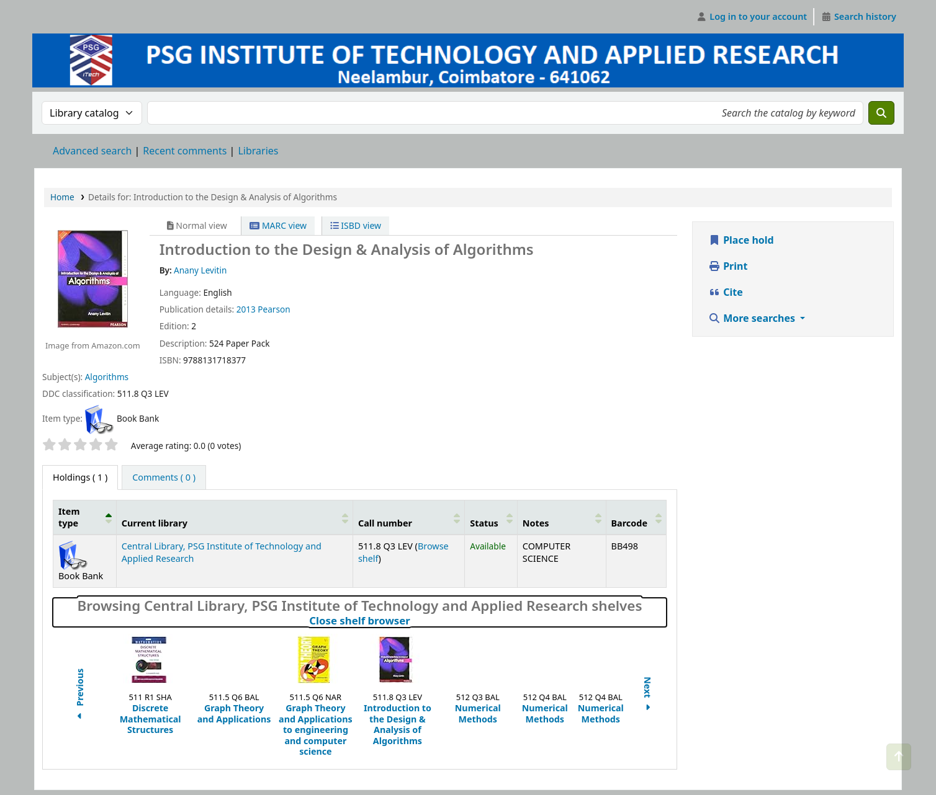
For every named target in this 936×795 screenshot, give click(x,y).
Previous (79, 695)
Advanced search (92, 151)
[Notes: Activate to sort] (561, 517)
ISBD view (355, 225)
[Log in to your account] (751, 17)
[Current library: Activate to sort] (234, 517)
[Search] (881, 113)
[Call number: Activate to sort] (408, 517)
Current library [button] (154, 523)
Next (647, 695)
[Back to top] (898, 757)
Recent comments (185, 151)
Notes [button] (536, 523)
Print (727, 266)
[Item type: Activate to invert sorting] (85, 517)
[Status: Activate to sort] (491, 517)
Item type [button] (68, 517)
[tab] (164, 477)
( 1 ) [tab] (80, 477)
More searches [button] (753, 318)
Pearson (274, 309)
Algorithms (106, 377)
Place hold (741, 240)
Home (62, 197)
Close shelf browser (414, 621)
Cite (725, 292)
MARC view (278, 225)
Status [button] (484, 523)
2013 (246, 309)
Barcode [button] (629, 523)
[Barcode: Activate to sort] (636, 517)
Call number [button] (385, 523)
